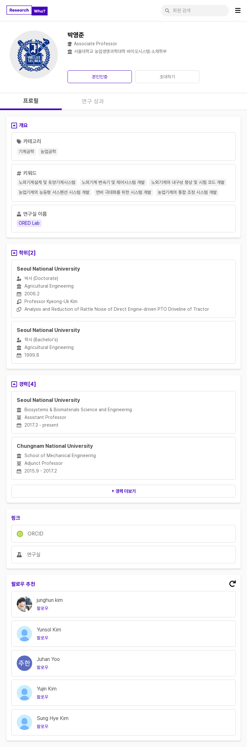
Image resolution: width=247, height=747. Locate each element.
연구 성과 (93, 101)
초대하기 (167, 76)
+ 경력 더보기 (124, 491)
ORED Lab (29, 223)
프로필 (31, 100)
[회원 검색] (195, 10)
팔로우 (42, 608)
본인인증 (99, 76)
